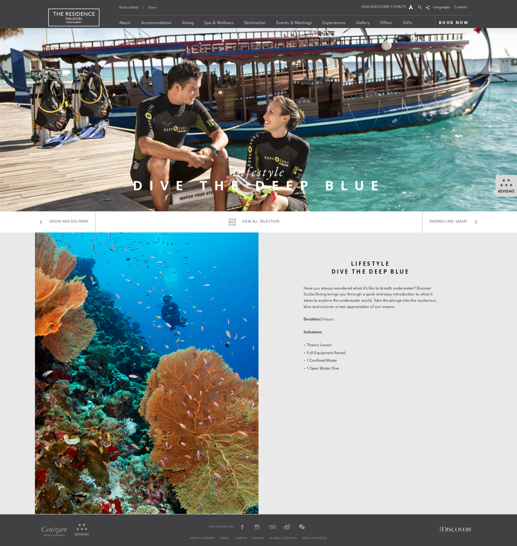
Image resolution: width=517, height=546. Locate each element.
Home (152, 7)
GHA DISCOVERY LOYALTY (384, 7)
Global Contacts (283, 538)
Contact (460, 7)
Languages (441, 7)
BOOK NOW (454, 22)
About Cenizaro (202, 538)
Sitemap (258, 538)
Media (225, 538)
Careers (240, 538)
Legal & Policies (314, 538)
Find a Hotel (128, 8)
